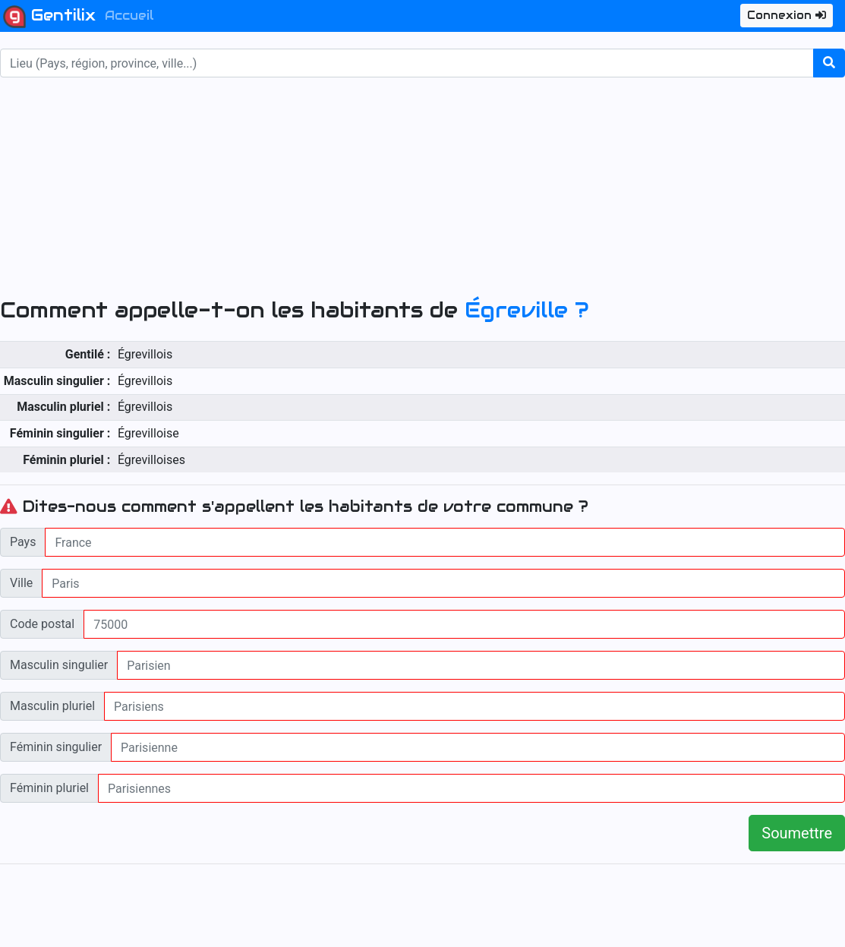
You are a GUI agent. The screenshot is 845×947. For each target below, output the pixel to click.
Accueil (129, 16)
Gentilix (49, 16)
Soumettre (796, 833)
